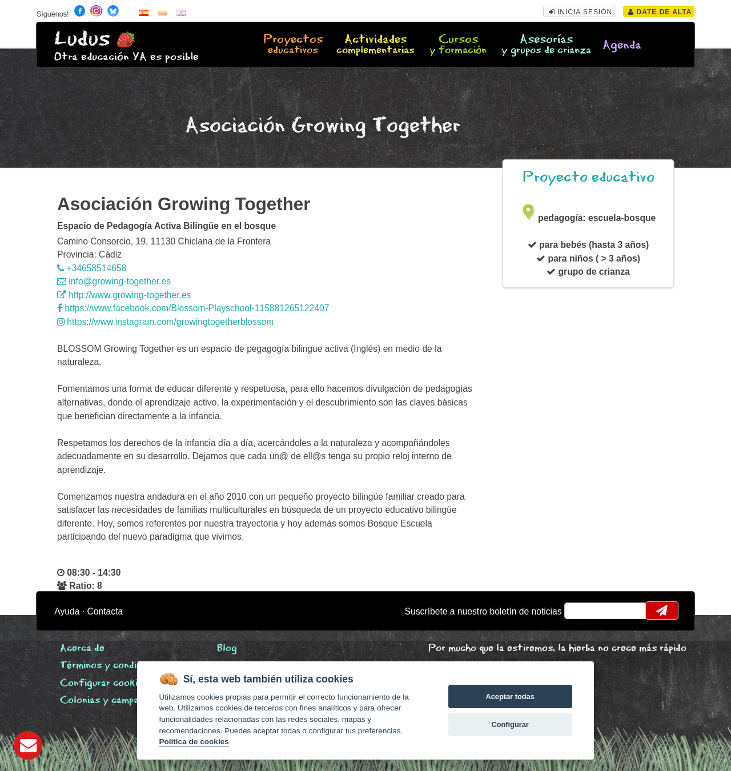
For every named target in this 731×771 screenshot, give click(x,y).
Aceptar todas (509, 696)
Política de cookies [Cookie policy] (193, 741)
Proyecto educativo (588, 177)
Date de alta (660, 12)
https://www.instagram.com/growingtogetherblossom (165, 322)
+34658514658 (91, 268)
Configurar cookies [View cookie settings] (104, 683)
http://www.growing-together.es (124, 295)
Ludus (82, 39)
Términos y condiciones (112, 665)
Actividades (375, 45)
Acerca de (82, 648)
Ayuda (66, 611)
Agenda (622, 45)
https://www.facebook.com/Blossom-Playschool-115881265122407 (193, 308)
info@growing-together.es (114, 281)
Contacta (105, 611)
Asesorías (546, 45)
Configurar (509, 724)
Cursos (458, 45)
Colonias (116, 700)
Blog (227, 648)
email (580, 610)
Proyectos (293, 45)
